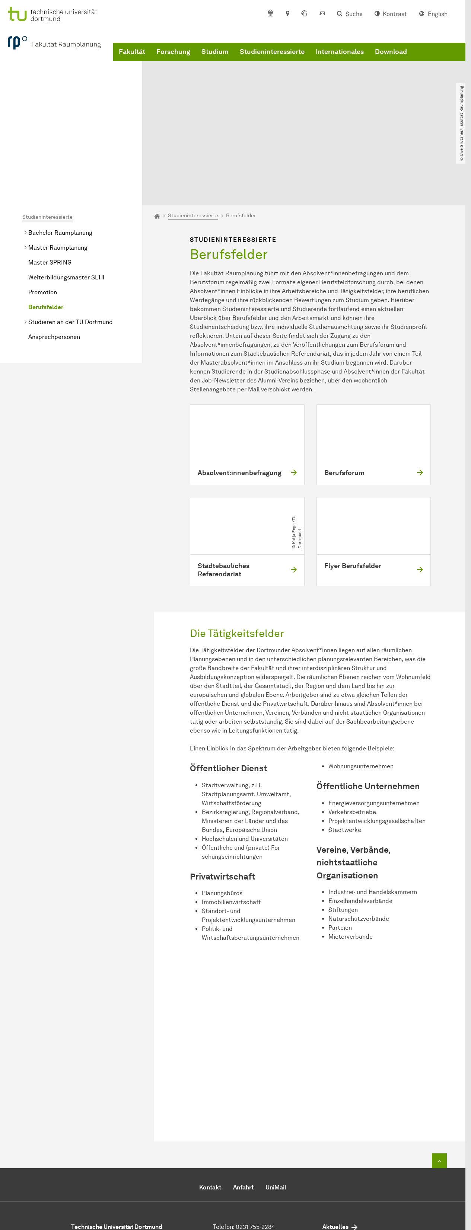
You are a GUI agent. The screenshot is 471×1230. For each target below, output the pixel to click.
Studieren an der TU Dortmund (70, 248)
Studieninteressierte (272, 61)
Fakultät (132, 61)
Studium (215, 61)
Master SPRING (49, 188)
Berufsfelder (45, 233)
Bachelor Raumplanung (60, 158)
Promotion (42, 218)
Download (391, 61)
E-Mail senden (232, 1171)
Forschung (173, 61)
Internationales (340, 61)
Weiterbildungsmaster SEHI (66, 203)
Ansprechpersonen (54, 262)
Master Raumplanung (57, 173)
